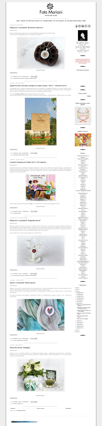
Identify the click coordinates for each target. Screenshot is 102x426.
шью (22, 403)
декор (82, 174)
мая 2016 (79, 320)
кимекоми (83, 184)
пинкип (82, 214)
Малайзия (83, 196)
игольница (82, 180)
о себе (82, 206)
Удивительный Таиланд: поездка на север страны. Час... (83, 308)
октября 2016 (80, 296)
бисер (82, 163)
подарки (82, 215)
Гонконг (82, 172)
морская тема (82, 203)
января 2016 (79, 327)
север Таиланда (22, 154)
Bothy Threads (82, 258)
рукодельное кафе (17, 213)
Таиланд (27, 154)
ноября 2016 (79, 294)
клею (83, 187)
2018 (77, 287)
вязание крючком (82, 171)
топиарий (83, 244)
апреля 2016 (79, 322)
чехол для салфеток (82, 247)
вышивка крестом (17, 78)
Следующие (12, 408)
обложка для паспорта (82, 208)
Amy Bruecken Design (82, 255)
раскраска (83, 222)
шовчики (19, 403)
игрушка (82, 181)
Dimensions (82, 264)
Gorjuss (82, 265)
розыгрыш (82, 225)
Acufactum (83, 253)
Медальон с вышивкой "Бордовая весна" (25, 220)
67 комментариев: (25, 401)
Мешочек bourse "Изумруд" (20, 348)
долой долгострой (82, 175)
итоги (82, 183)
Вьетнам (82, 169)
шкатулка (83, 249)
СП (82, 238)
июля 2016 (79, 301)
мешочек (15, 403)
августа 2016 (80, 299)
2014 (77, 331)
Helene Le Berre (82, 267)
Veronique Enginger (32, 78)
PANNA (82, 271)
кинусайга (83, 186)
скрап (82, 237)
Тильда (82, 243)
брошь (15, 340)
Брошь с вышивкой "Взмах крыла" (23, 283)
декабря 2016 (80, 292)
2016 (77, 291)
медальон (22, 78)
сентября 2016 (80, 298)
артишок (82, 160)
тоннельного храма (19, 93)
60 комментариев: (25, 76)
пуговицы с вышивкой (82, 219)
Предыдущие (68, 408)
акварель (82, 157)
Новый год (82, 205)
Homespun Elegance (82, 268)
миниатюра (27, 78)
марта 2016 (79, 324)
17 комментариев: (25, 211)
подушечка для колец (82, 217)
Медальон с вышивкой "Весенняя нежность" (26, 27)
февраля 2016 (80, 326)
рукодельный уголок (82, 229)
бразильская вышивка (82, 165)
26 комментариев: (25, 153)
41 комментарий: (25, 273)
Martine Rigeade (82, 270)
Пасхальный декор (83, 211)
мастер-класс (82, 197)
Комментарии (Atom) (21, 410)
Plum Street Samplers (82, 274)
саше (83, 232)
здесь (31, 203)
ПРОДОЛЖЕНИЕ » (14, 72)
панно (82, 209)
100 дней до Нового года (82, 155)
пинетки (82, 212)
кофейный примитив (82, 193)
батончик (82, 161)
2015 (77, 330)
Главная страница (40, 408)
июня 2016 (79, 303)
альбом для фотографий (82, 158)
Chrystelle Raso (82, 259)
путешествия (16, 154)
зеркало (82, 178)
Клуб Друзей (82, 189)
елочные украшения (82, 177)
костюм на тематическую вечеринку (83, 190)
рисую (82, 223)
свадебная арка (82, 234)
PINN (83, 273)
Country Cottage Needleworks (83, 261)
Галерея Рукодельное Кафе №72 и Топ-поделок (28, 162)
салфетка (83, 231)
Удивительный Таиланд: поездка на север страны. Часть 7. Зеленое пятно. (38, 86)
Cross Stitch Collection (82, 262)
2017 (77, 289)
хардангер (83, 246)
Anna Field (82, 256)
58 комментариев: (25, 338)
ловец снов (82, 194)
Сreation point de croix (82, 240)
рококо (82, 226)
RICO (82, 276)
